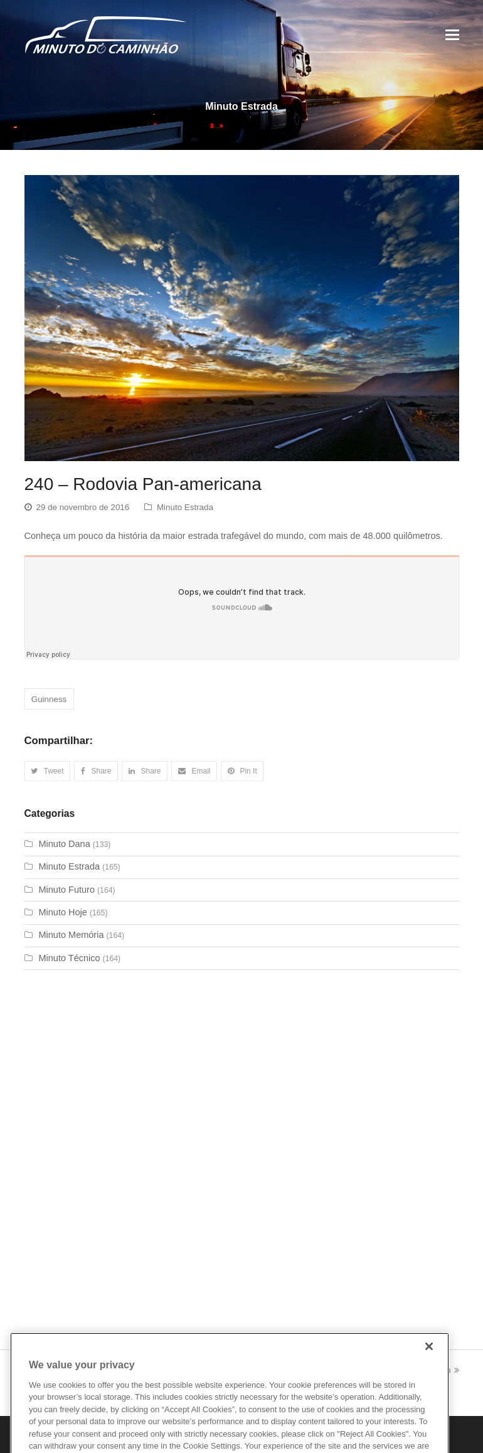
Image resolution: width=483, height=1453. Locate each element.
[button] (47, 771)
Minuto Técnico (69, 958)
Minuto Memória (71, 935)
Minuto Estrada (185, 507)
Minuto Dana (64, 844)
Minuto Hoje (63, 912)
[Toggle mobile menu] (452, 35)
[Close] (429, 1360)
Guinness (49, 699)
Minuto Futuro (67, 890)
